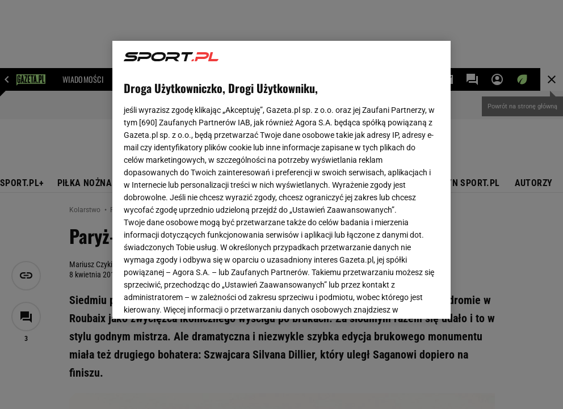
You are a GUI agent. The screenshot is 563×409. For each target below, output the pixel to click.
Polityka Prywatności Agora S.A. (343, 174)
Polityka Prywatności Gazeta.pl (224, 174)
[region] (281, 180)
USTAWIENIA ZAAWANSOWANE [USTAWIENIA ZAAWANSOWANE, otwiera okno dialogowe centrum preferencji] (198, 296)
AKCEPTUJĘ (400, 296)
